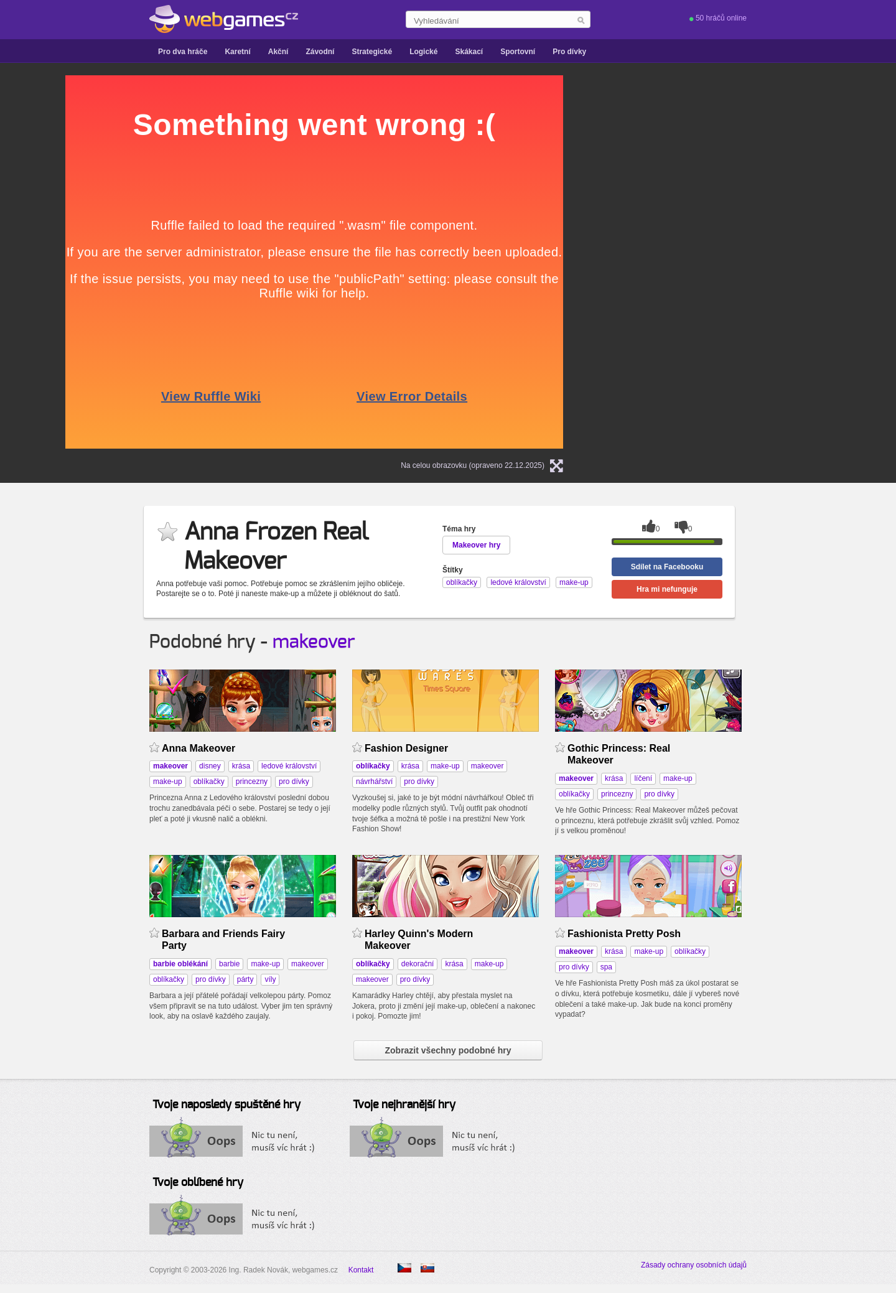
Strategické (372, 51)
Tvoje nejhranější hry (404, 1105)
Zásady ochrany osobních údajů (694, 1265)
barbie (229, 963)
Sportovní (517, 51)
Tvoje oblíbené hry (197, 1182)
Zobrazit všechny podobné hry (448, 1050)
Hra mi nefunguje (667, 589)
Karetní (237, 51)
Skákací (469, 51)
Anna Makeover (198, 748)
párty (245, 979)
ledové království (289, 766)
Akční (278, 51)
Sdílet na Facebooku (667, 566)
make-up (167, 781)
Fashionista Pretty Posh (624, 933)
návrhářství (374, 781)
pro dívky (294, 781)
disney (210, 766)
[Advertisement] (737, 262)
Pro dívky (569, 51)
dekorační (417, 963)
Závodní (320, 51)
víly (270, 979)
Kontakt (361, 1270)
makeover (314, 642)
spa (606, 967)
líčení (643, 778)
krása (241, 766)
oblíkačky (209, 781)
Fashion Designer (406, 748)
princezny (252, 781)
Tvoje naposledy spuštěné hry (226, 1105)
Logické (423, 51)
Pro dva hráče (182, 51)
